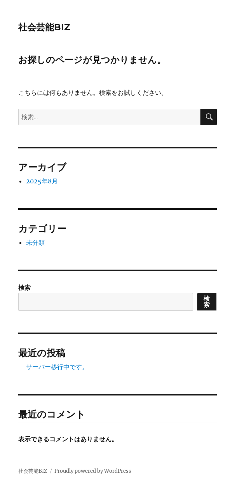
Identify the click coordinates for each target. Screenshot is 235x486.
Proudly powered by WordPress (92, 471)
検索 (24, 287)
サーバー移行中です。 (57, 367)
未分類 (35, 242)
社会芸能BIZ (44, 27)
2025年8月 (42, 181)
